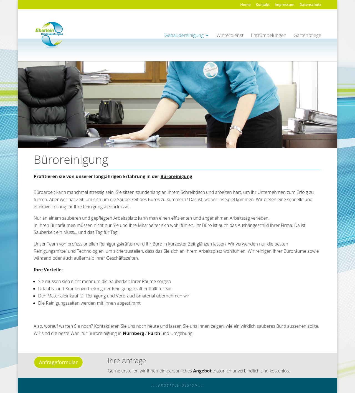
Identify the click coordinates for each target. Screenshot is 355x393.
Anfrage (134, 360)
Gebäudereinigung (184, 35)
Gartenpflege (307, 35)
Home (245, 5)
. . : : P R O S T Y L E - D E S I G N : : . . (177, 385)
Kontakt (263, 5)
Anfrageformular (58, 362)
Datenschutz (310, 5)
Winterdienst (230, 35)
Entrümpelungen (268, 35)
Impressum (284, 5)
